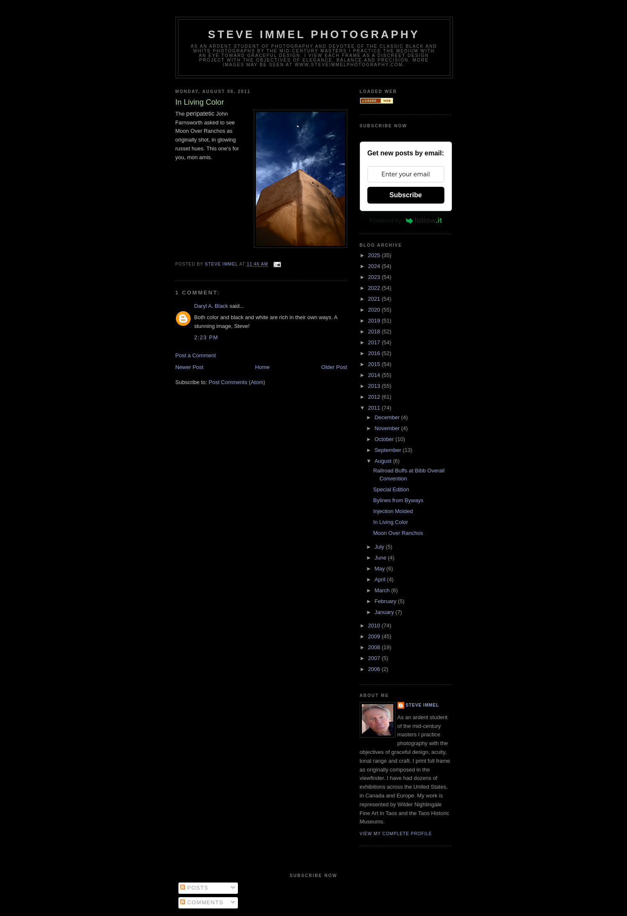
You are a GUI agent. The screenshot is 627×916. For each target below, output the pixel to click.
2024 (375, 266)
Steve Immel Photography (314, 34)
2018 (375, 331)
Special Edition (391, 489)
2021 (375, 299)
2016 (375, 353)
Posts (194, 888)
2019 (375, 320)
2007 (375, 658)
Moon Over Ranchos (398, 533)
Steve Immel (422, 705)
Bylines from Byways (398, 500)
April (380, 579)
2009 (375, 636)
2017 (375, 342)
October (384, 439)
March (382, 590)
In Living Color (390, 522)
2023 (375, 277)
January (384, 612)
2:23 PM (206, 337)
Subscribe (406, 195)
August (383, 461)
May (380, 568)
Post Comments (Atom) (237, 382)
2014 (375, 375)
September (388, 450)
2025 (375, 255)
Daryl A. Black (211, 306)
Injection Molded (393, 511)
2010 (375, 625)
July (380, 547)
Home (262, 367)
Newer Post (189, 367)
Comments (201, 902)
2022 (375, 288)
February (386, 601)
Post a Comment (195, 355)
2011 (375, 408)
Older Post (334, 367)
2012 (375, 397)
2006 (375, 669)
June (381, 558)
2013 (375, 386)
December (387, 417)
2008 (375, 647)
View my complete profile (396, 833)
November (387, 428)
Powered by (405, 220)
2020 (375, 310)
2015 (375, 364)
